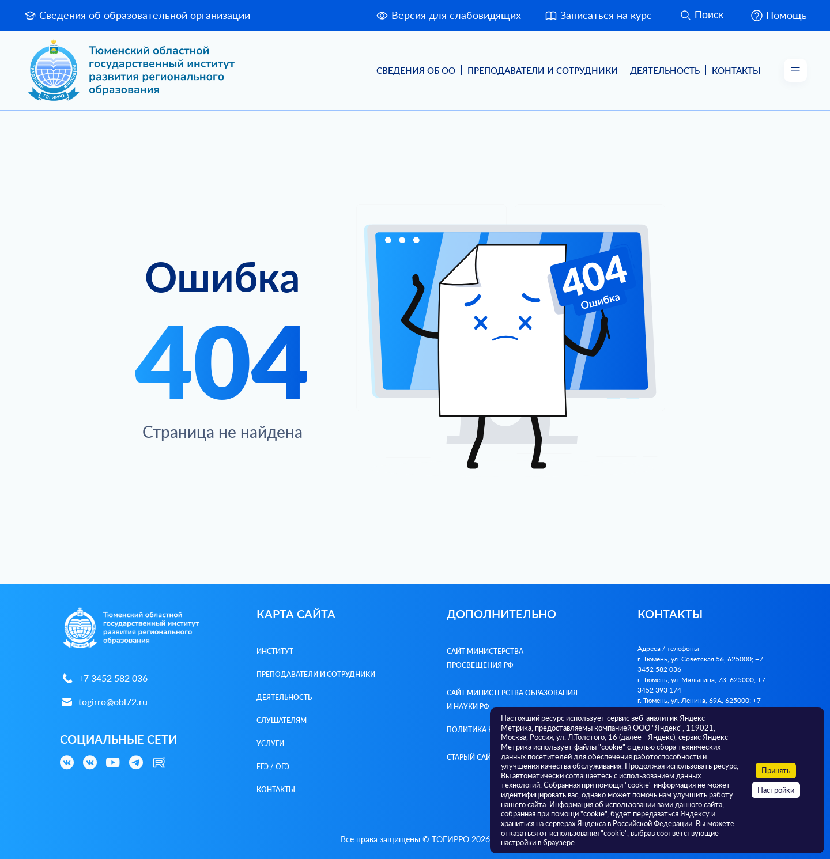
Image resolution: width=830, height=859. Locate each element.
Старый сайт (471, 757)
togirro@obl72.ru (104, 702)
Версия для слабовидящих (448, 15)
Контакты (736, 70)
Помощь (778, 15)
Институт (274, 651)
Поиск (700, 15)
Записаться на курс (598, 15)
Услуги (270, 743)
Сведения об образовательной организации (136, 15)
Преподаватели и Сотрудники (542, 70)
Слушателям (281, 720)
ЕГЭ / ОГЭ (272, 766)
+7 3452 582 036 (104, 678)
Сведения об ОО (415, 70)
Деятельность (665, 70)
